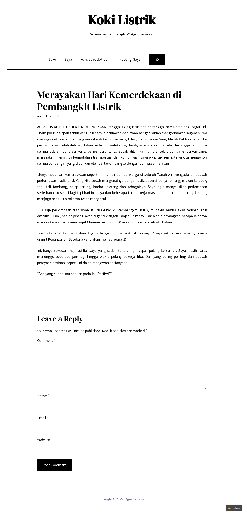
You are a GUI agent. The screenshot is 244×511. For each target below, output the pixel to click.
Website (43, 439)
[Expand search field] (157, 59)
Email (42, 417)
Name (43, 395)
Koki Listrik (122, 20)
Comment (46, 340)
